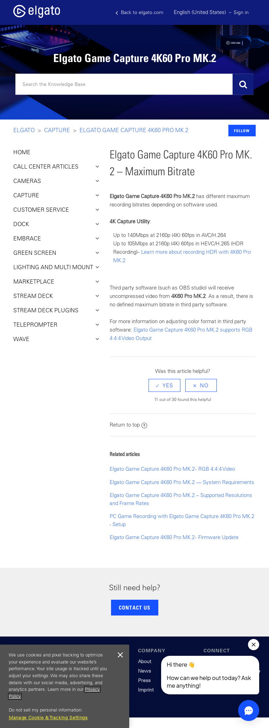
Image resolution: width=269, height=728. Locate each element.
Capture (57, 130)
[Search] (134, 84)
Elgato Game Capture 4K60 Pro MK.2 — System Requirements (182, 482)
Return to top (128, 424)
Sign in (241, 12)
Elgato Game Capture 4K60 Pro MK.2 (134, 130)
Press (144, 680)
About (144, 661)
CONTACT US (134, 607)
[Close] (120, 655)
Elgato (24, 130)
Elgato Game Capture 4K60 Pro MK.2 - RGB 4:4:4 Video (172, 468)
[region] (64, 686)
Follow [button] (242, 130)
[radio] (164, 385)
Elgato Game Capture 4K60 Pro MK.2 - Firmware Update (174, 537)
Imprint (146, 690)
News (144, 671)
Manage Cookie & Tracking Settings (48, 717)
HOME (21, 152)
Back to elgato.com (139, 12)
